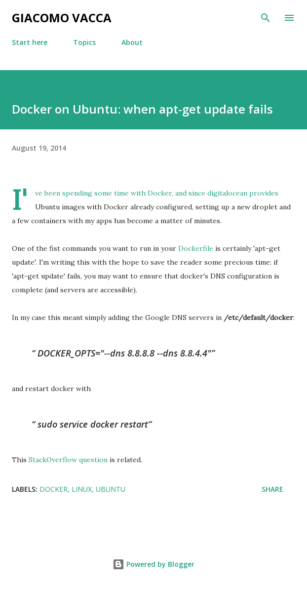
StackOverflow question (68, 459)
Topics (84, 42)
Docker (160, 193)
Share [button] (272, 489)
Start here (29, 42)
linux (82, 489)
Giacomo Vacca (62, 17)
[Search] (265, 18)
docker (53, 489)
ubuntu (110, 489)
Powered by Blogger (153, 564)
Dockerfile (195, 248)
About (132, 42)
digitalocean (227, 193)
